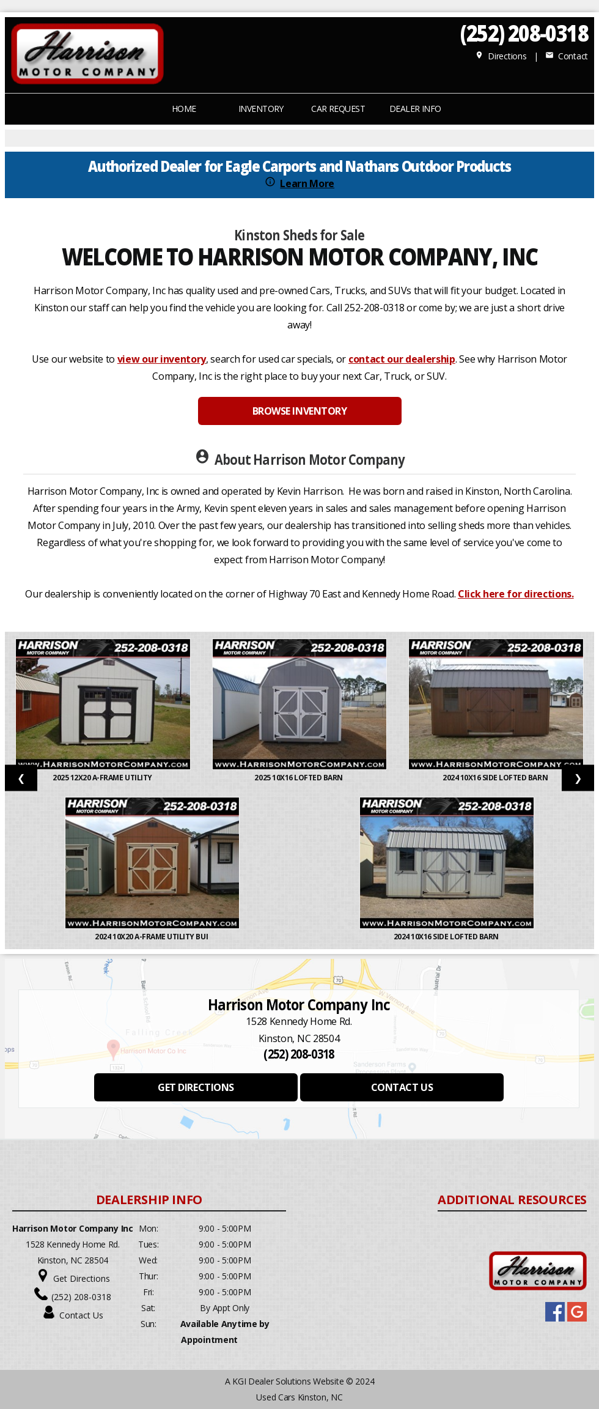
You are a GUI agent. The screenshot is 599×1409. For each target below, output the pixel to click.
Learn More (307, 183)
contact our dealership (401, 359)
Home (184, 108)
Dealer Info (415, 108)
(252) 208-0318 (524, 33)
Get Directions (81, 1278)
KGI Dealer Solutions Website (288, 1381)
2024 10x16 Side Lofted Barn (496, 777)
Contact (566, 56)
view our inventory (161, 359)
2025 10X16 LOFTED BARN (299, 777)
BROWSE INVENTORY (299, 411)
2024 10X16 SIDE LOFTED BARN (447, 936)
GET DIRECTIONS (195, 1087)
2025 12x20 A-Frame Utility (103, 777)
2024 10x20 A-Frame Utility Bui (152, 936)
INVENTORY (261, 108)
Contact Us (81, 1315)
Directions (501, 56)
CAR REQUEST (338, 108)
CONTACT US (402, 1087)
